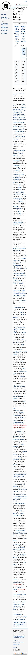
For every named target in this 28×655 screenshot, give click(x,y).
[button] (20, 24)
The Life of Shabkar (17, 224)
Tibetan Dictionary (18, 624)
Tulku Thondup (16, 133)
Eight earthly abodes (19, 174)
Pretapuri (21, 199)
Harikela (15, 117)
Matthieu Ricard (17, 222)
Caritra (14, 120)
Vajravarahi (15, 267)
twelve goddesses (21, 429)
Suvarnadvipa (18, 208)
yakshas (15, 332)
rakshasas (24, 332)
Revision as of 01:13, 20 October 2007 (23, 30)
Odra (20, 184)
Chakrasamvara (17, 265)
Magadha (15, 317)
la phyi (20, 268)
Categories (16, 622)
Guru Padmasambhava (20, 503)
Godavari (19, 115)
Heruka (15, 391)
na (20, 626)
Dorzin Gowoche (17, 601)
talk (16, 38)
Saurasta (15, 119)
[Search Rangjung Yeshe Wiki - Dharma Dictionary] (24, 8)
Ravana (15, 439)
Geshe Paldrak (16, 594)
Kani (24, 117)
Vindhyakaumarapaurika (18, 122)
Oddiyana (15, 109)
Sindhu (24, 110)
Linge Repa (18, 533)
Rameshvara (17, 165)
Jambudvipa (21, 336)
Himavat (22, 192)
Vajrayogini (16, 144)
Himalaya (17, 192)
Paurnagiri (20, 109)
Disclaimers (15, 647)
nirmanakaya (19, 431)
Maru (16, 204)
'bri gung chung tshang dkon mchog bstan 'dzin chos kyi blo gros (20, 295)
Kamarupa (15, 110)
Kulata (22, 114)
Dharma (15, 484)
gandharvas (23, 321)
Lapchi (16, 268)
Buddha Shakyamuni (18, 436)
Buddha (15, 468)
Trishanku (19, 186)
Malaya (20, 110)
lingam (22, 361)
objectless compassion (18, 385)
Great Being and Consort (21, 496)
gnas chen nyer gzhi (21, 275)
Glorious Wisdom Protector (19, 494)
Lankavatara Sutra (22, 489)
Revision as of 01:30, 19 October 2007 (16, 30)
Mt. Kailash (17, 250)
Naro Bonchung (16, 515)
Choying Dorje (23, 300)
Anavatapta (16, 486)
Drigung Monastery (17, 614)
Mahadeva (23, 314)
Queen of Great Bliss (18, 128)
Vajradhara (22, 376)
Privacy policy (15, 640)
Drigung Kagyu (16, 544)
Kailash (15, 579)
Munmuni (19, 112)
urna (21, 162)
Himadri (23, 115)
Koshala (20, 187)
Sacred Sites (22, 622)
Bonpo (22, 513)
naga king (22, 484)
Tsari (25, 268)
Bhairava (22, 312)
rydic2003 (16, 626)
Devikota (17, 170)
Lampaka (20, 117)
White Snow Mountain (20, 247)
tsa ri (15, 270)
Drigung (25, 616)
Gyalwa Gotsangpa (20, 530)
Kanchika (21, 191)
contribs (16, 39)
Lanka (19, 442)
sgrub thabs (20, 126)
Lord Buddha (20, 457)
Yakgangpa (19, 582)
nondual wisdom (17, 396)
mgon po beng (20, 439)
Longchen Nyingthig (19, 131)
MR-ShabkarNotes (20, 619)
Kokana (24, 119)
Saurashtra (15, 206)
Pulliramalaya (16, 160)
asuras (22, 344)
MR (22, 222)
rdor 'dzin (16, 607)
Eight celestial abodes (19, 150)
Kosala (18, 120)
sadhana (15, 126)
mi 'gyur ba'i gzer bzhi (19, 476)
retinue (23, 401)
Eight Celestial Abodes (20, 327)
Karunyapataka (16, 114)
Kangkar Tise (16, 248)
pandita (15, 582)
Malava (21, 172)
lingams (22, 417)
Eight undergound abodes (20, 194)
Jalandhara (23, 107)
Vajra (14, 609)
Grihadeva (21, 201)
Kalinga (20, 119)
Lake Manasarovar (17, 488)
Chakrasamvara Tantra (18, 307)
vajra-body (15, 139)
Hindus (25, 255)
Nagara (15, 112)
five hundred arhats (17, 437)
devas (14, 321)
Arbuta (14, 115)
